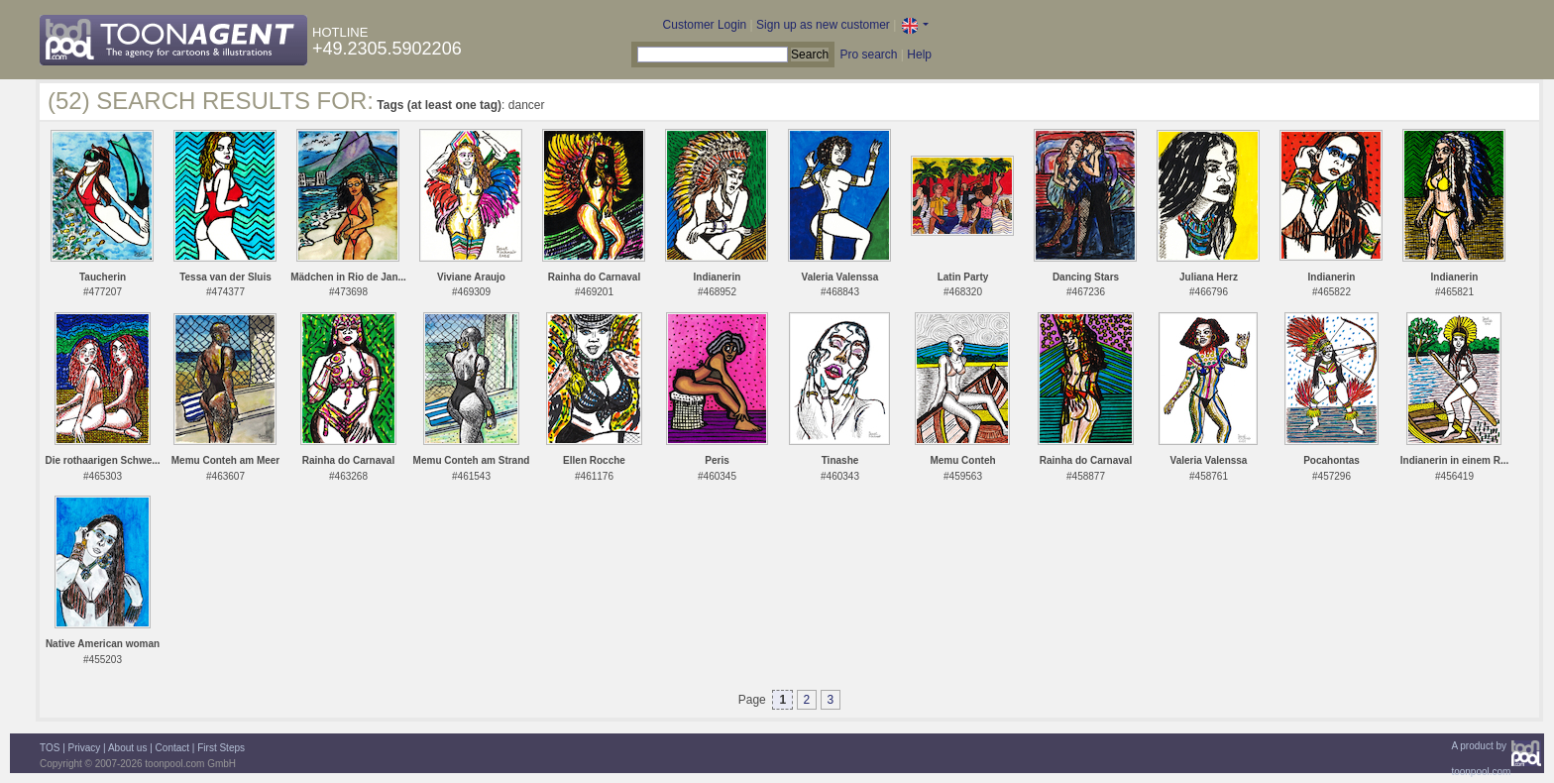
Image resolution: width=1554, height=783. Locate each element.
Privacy (84, 747)
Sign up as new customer (823, 25)
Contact (172, 747)
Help (919, 54)
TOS (49, 747)
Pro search (868, 54)
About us (127, 747)
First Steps (221, 747)
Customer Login (705, 25)
